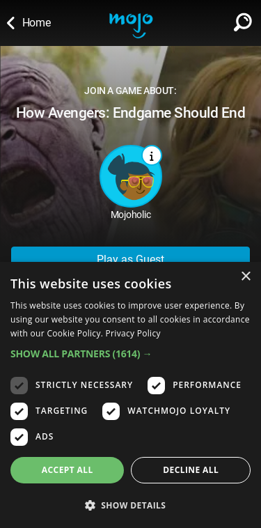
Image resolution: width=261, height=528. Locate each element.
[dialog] (130, 395)
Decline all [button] (191, 470)
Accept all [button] (67, 470)
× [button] (245, 277)
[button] (130, 353)
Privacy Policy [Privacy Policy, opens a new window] (133, 333)
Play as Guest (130, 259)
